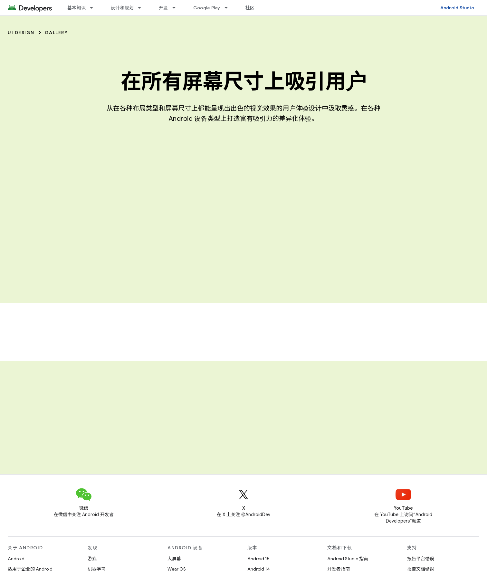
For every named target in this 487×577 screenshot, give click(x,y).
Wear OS (176, 569)
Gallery (56, 32)
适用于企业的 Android (30, 569)
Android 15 (258, 559)
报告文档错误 (420, 569)
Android (16, 559)
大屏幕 (174, 559)
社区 (250, 8)
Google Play (206, 8)
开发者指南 (338, 569)
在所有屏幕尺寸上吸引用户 (243, 81)
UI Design (21, 32)
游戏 (92, 559)
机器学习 (97, 569)
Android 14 (258, 569)
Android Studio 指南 (347, 559)
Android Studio (457, 8)
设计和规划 (122, 8)
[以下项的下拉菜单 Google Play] (229, 7)
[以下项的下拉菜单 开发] (177, 7)
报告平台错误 (420, 559)
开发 (163, 8)
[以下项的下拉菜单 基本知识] (94, 7)
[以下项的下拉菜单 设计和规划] (142, 7)
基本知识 (76, 8)
